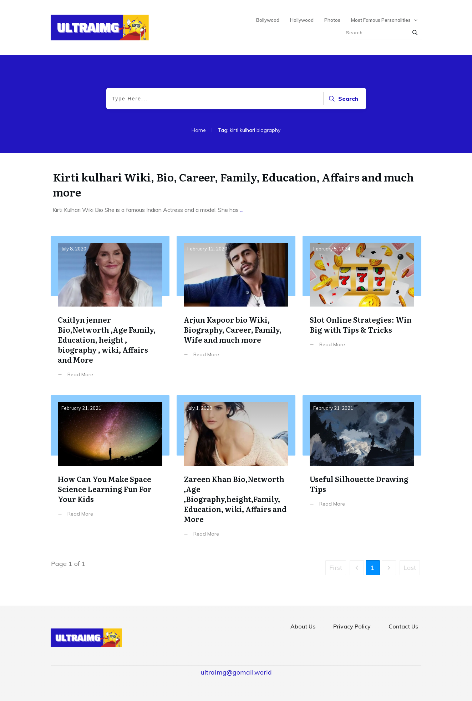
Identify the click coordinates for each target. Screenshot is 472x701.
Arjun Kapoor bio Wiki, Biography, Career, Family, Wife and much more (236, 312)
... (241, 209)
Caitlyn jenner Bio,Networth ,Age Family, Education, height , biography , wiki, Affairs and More (110, 312)
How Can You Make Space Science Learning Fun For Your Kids (110, 471)
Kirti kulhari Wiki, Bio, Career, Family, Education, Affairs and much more (233, 184)
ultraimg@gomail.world (236, 672)
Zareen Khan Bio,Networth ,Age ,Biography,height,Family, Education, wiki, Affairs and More (236, 471)
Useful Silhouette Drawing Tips (362, 471)
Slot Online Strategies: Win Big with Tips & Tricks (362, 312)
